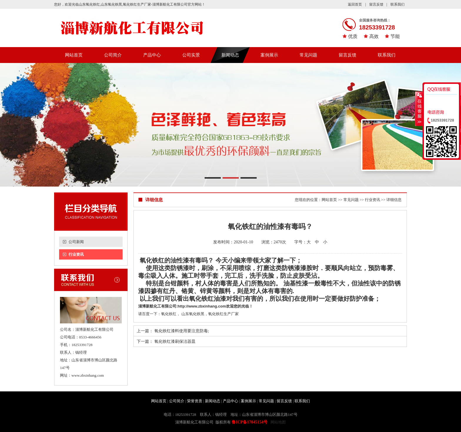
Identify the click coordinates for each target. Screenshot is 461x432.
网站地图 (278, 422)
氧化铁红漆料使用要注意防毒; (181, 331)
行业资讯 (76, 254)
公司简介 (113, 55)
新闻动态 (230, 55)
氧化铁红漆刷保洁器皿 (175, 341)
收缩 (419, 108)
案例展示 (269, 55)
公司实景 (191, 55)
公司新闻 (76, 242)
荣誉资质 (194, 401)
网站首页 (74, 55)
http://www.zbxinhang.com (202, 306)
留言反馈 (376, 4)
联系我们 (397, 4)
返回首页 (355, 4)
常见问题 (308, 55)
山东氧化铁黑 (192, 314)
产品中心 (152, 55)
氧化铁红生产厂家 (223, 314)
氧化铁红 (151, 260)
